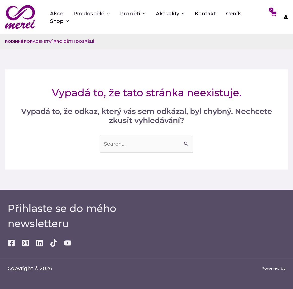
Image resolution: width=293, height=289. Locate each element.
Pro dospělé (89, 14)
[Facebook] (11, 243)
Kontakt (205, 14)
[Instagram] (25, 243)
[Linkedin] (39, 243)
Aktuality (167, 14)
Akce (56, 14)
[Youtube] (67, 243)
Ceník (233, 14)
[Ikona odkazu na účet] (285, 17)
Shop (56, 21)
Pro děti (130, 14)
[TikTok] (53, 243)
